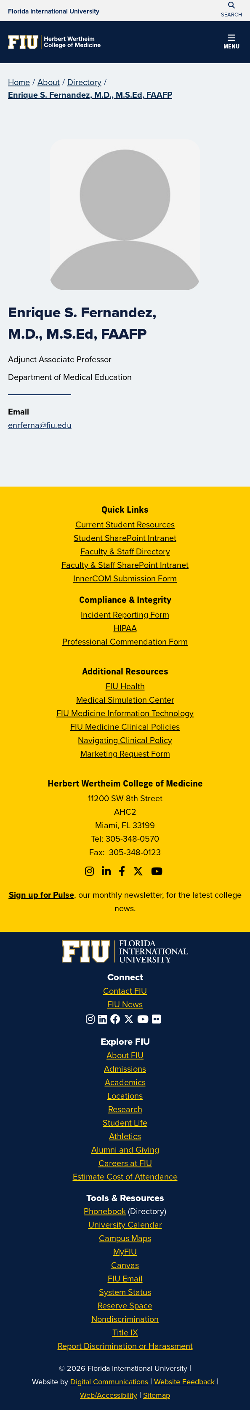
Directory (84, 82)
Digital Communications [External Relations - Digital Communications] (109, 1381)
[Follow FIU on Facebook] (117, 1019)
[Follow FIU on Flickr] (158, 1019)
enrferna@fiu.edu (40, 425)
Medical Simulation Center (125, 699)
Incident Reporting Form (125, 614)
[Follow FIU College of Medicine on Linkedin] (107, 871)
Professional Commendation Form (125, 641)
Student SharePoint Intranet (125, 538)
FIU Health (125, 686)
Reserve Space (125, 1305)
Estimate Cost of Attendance (125, 1176)
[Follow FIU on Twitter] (130, 1019)
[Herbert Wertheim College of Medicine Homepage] (54, 42)
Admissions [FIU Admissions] (125, 1068)
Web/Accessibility (108, 1395)
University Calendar (125, 1224)
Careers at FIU (125, 1163)
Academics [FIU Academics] (125, 1082)
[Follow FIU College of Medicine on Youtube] (158, 871)
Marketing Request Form (125, 753)
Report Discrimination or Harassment (125, 1346)
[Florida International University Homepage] (53, 10)
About (48, 82)
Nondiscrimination (125, 1319)
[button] (231, 43)
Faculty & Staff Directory (125, 551)
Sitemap (156, 1395)
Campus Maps (125, 1238)
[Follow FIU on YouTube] (144, 1019)
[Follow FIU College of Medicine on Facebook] (123, 871)
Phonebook (105, 1211)
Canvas (125, 1265)
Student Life (125, 1122)
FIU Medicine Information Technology (125, 713)
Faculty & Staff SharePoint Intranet (125, 565)
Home (19, 82)
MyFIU (125, 1251)
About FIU (125, 1055)
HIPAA (125, 628)
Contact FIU (125, 991)
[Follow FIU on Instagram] (92, 1019)
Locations (125, 1095)
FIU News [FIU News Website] (125, 1004)
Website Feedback (184, 1381)
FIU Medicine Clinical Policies (125, 726)
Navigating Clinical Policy (125, 740)
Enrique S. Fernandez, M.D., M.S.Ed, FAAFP (90, 94)
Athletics (125, 1136)
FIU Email (125, 1278)
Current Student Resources (125, 524)
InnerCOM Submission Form (125, 578)
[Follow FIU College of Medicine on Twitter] (139, 871)
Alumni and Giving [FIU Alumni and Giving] (125, 1149)
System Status (125, 1292)
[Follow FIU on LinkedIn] (104, 1019)
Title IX (125, 1332)
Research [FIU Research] (125, 1109)
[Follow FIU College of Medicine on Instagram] (90, 871)
